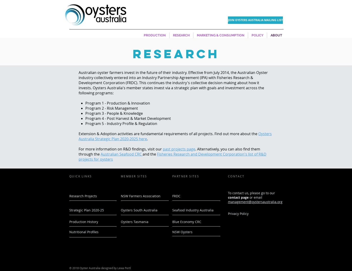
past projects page (179, 149)
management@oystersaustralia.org (255, 202)
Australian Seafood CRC (122, 154)
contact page (238, 197)
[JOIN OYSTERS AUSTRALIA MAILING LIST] (255, 20)
